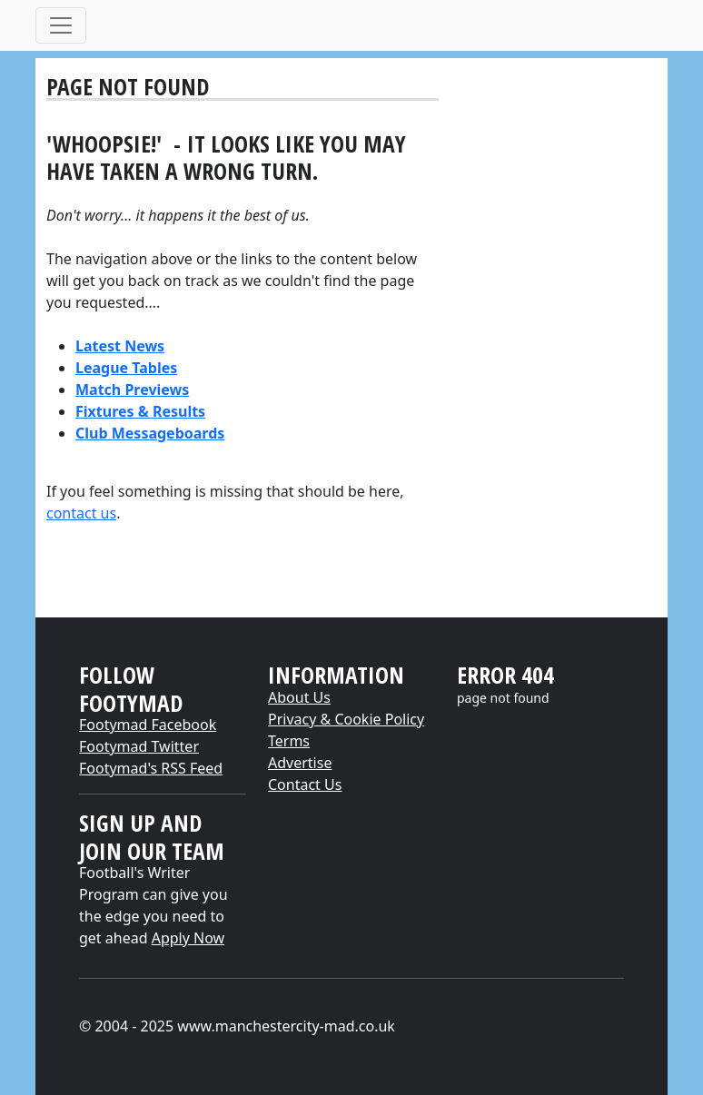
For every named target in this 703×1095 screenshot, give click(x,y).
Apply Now (188, 938)
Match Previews (132, 390)
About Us (299, 697)
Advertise (300, 763)
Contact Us (305, 784)
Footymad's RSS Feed (151, 768)
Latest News (119, 346)
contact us (81, 513)
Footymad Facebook (147, 725)
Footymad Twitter (139, 746)
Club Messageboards (149, 433)
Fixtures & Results (140, 411)
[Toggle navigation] (60, 25)
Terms (289, 741)
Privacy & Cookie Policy (346, 719)
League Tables (126, 368)
